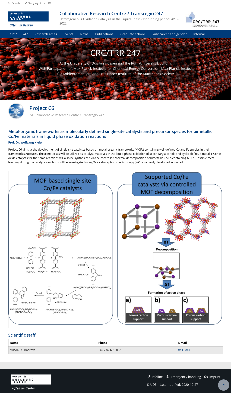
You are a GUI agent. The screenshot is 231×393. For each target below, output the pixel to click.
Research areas (45, 34)
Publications (104, 34)
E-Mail (186, 350)
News (84, 34)
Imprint (212, 377)
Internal (199, 34)
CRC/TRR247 (19, 34)
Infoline (155, 377)
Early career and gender (169, 34)
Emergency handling (183, 377)
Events (68, 34)
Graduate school (132, 34)
